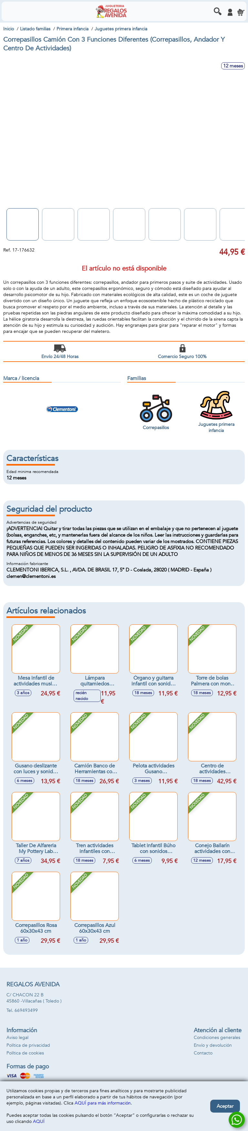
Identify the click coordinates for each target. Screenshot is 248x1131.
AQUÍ (39, 1121)
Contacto (203, 1053)
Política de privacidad (28, 1045)
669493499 (26, 1010)
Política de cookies (25, 1053)
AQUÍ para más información (103, 1103)
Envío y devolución (213, 1045)
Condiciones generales (217, 1037)
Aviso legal (17, 1037)
